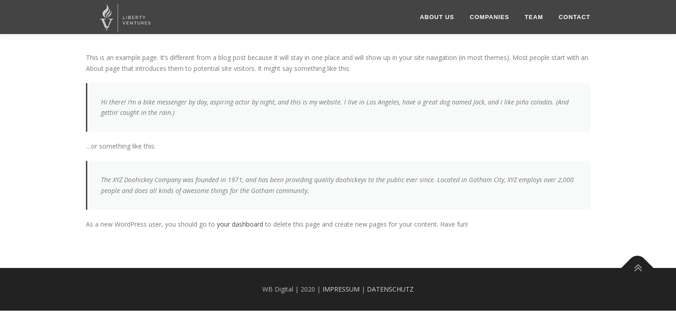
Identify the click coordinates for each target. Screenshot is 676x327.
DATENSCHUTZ (390, 289)
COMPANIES (489, 17)
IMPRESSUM (341, 289)
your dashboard (240, 224)
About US (437, 17)
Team (534, 17)
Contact (575, 17)
